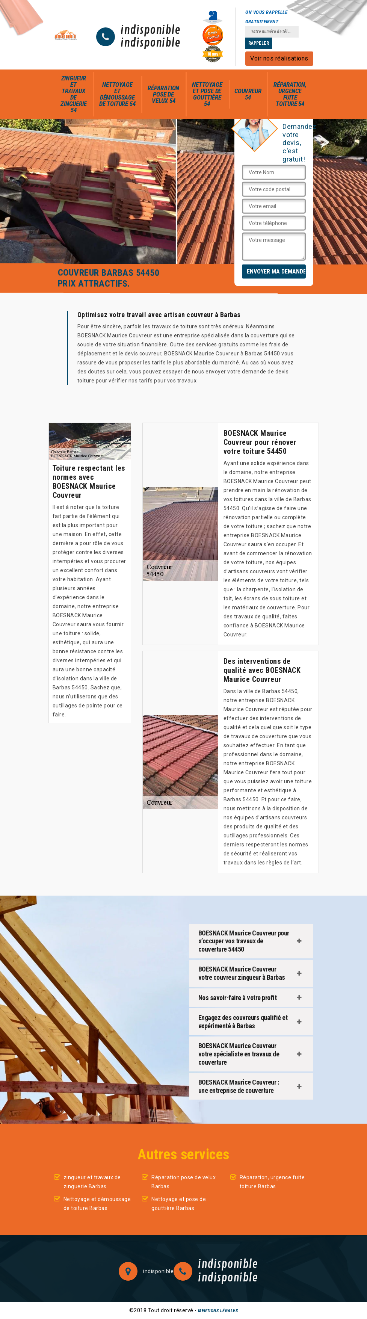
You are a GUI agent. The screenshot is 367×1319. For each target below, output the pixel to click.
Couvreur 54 (247, 94)
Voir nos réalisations (279, 58)
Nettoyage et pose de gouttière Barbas (178, 1203)
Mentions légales (218, 1310)
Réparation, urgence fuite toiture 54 (290, 94)
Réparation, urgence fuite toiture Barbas (272, 1181)
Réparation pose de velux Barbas (183, 1181)
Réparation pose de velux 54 (163, 94)
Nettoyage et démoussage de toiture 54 (117, 94)
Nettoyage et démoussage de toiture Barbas (97, 1203)
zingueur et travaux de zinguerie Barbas (92, 1181)
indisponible (150, 30)
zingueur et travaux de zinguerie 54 (73, 94)
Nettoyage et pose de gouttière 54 (207, 94)
